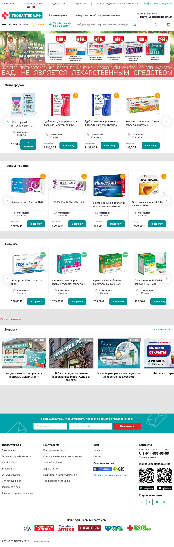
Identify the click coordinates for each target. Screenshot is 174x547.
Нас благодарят (11, 462)
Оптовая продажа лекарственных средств (117, 3)
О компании (8, 3)
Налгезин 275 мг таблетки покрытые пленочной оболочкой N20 (109, 204)
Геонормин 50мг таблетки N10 (26, 282)
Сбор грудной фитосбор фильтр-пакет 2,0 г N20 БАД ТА (22, 124)
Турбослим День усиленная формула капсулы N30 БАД (60, 123)
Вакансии (7, 468)
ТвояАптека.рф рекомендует (59, 24)
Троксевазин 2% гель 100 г (68, 202)
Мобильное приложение (154, 464)
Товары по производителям (17, 493)
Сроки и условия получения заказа (63, 456)
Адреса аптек (58, 3)
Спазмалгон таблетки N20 (27, 202)
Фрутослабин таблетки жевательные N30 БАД (107, 282)
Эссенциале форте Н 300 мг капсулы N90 (148, 204)
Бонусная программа (158, 3)
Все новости (161, 329)
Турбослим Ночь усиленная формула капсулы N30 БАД (101, 123)
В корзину (28, 144)
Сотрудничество (11, 474)
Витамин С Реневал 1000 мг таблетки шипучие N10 (142, 123)
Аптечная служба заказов (16, 456)
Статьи (97, 456)
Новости (98, 450)
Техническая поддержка (57, 480)
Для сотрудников (11, 480)
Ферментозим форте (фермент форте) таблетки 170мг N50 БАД (68, 282)
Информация (80, 3)
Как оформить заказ (32, 3)
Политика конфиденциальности (61, 474)
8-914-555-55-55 (156, 453)
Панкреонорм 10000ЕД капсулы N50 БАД (148, 282)
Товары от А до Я (11, 487)
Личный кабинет (52, 462)
